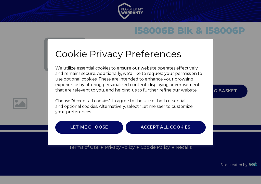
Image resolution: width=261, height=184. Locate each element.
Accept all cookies (166, 127)
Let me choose (89, 127)
